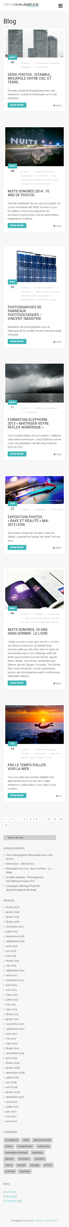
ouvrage (40, 622)
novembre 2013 (15, 980)
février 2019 (12, 917)
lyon (56, 180)
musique (25, 184)
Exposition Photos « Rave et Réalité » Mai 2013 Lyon (28, 521)
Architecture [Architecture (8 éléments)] (11, 1140)
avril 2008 (11, 1087)
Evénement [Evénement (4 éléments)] (43, 1146)
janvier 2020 (13, 912)
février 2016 (12, 960)
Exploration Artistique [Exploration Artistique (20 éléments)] (16, 1152)
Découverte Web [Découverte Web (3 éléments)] (42, 1140)
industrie (45, 291)
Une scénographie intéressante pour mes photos (29, 857)
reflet (39, 299)
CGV (56, 1220)
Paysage (25, 753)
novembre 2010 (15, 1024)
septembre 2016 (15, 941)
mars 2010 (12, 1043)
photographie (44, 295)
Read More (17, 105)
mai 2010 (11, 1038)
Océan (32, 757)
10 (61, 819)
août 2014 (11, 975)
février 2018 (12, 921)
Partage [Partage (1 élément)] (21, 1165)
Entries (10, 1196)
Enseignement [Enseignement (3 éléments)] (24, 1146)
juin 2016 (11, 951)
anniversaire (36, 618)
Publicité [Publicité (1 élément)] (9, 1171)
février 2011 (12, 1014)
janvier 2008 (13, 1092)
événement (39, 180)
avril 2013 (11, 990)
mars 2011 (11, 1009)
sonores (55, 622)
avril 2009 (11, 1058)
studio (53, 299)
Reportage (26, 176)
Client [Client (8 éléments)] (26, 1140)
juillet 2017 (12, 931)
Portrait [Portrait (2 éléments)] (48, 1165)
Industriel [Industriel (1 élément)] (39, 1158)
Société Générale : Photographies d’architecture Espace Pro (25, 879)
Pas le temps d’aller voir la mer (27, 767)
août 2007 (11, 1101)
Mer (58, 753)
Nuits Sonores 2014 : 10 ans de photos (28, 193)
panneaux (25, 295)
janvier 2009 (13, 1067)
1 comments (41, 176)
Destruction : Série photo (20, 863)
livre (53, 618)
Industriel (47, 287)
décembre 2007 (15, 1097)
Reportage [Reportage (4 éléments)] (25, 1171)
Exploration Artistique (46, 749)
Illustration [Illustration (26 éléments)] (24, 1158)
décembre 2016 (15, 936)
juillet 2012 (12, 999)
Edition (39, 408)
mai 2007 (11, 1116)
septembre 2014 (15, 970)
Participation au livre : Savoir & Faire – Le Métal (28, 870)
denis (26, 63)
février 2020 (13, 907)
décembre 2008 (15, 1072)
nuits (33, 184)
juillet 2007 (12, 1106)
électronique (27, 180)
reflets (46, 299)
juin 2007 (11, 1111)
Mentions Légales (43, 1220)
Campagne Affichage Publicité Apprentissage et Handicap (23, 888)
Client (39, 172)
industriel (55, 291)
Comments (13, 1201)
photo (34, 295)
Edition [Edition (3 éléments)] (8, 1146)
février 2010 (12, 1048)
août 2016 (11, 946)
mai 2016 (11, 955)
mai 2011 (11, 1004)
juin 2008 (11, 1082)
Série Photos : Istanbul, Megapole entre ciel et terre (29, 78)
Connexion (10, 1191)
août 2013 (11, 985)
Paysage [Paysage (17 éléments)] (34, 1165)
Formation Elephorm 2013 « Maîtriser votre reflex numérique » (28, 423)
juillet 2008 (12, 1077)
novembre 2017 (15, 926)
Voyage (48, 757)
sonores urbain (44, 184)
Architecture (42, 63)
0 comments (41, 67)
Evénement (48, 172)
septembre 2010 (15, 1028)
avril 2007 (11, 1121)
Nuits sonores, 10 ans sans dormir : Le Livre (28, 631)
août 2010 (11, 1033)
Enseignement (51, 408)
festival (49, 180)
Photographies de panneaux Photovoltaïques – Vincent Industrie (25, 313)
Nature (24, 757)
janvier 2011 (12, 1019)
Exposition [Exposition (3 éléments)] (37, 1152)
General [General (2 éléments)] (9, 1158)
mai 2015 (11, 965)
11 (6, 825)
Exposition (41, 509)
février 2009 (13, 1063)
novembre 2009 (15, 1053)
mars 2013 (12, 994)
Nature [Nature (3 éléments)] (8, 1165)
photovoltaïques (28, 299)
